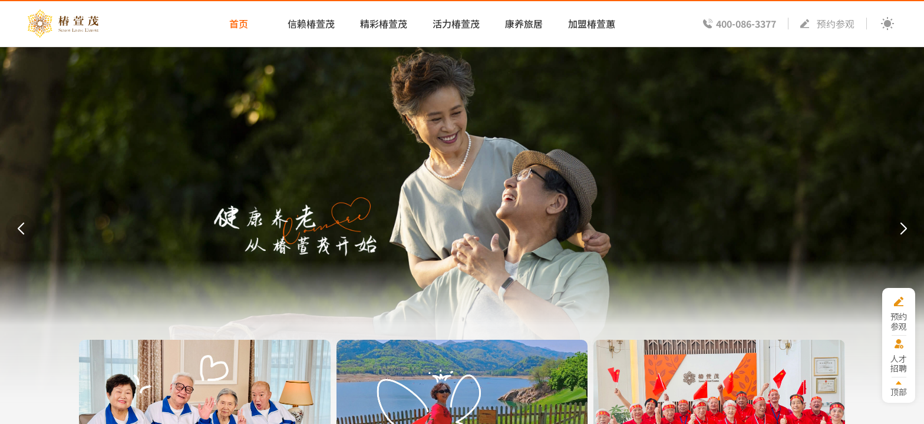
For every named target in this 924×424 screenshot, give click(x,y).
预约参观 (835, 23)
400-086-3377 (746, 23)
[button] (20, 229)
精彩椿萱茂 (383, 23)
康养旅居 (524, 23)
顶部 (898, 391)
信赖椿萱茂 (311, 23)
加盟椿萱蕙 (591, 23)
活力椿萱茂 (456, 23)
